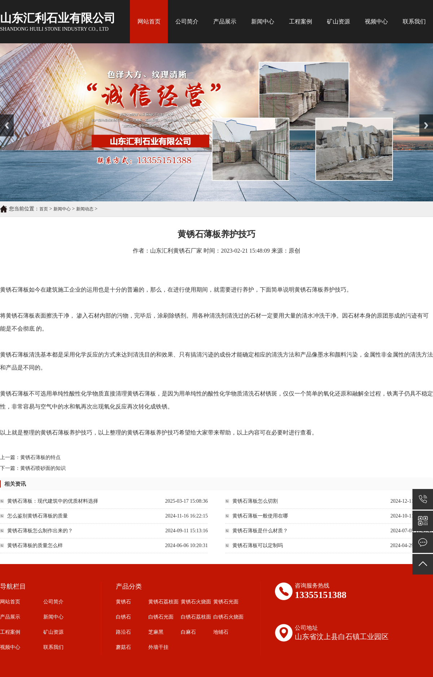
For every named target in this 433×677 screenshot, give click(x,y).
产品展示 (224, 21)
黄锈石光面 (226, 601)
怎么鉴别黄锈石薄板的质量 (37, 516)
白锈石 (123, 617)
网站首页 (149, 21)
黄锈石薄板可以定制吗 (257, 545)
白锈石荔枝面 (196, 617)
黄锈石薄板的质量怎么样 (35, 545)
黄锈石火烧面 (196, 601)
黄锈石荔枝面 (163, 601)
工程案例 (300, 21)
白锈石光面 (161, 617)
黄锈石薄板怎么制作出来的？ (40, 530)
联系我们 (414, 21)
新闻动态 (84, 208)
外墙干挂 (158, 647)
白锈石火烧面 (228, 617)
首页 (43, 208)
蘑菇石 (123, 647)
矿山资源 (338, 21)
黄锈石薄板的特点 (40, 457)
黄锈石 (123, 601)
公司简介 (186, 21)
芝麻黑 (155, 632)
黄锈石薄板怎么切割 (255, 501)
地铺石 (220, 632)
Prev (4, 116)
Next (423, 116)
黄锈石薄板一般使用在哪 (260, 516)
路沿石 (123, 632)
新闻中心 (262, 21)
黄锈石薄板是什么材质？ (260, 530)
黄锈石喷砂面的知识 (43, 468)
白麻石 (188, 632)
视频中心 (376, 21)
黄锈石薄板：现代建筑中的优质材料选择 (52, 501)
